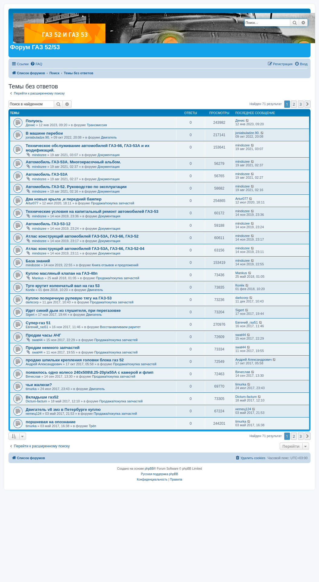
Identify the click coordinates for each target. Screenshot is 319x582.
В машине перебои (44, 133)
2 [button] (294, 104)
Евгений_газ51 (37, 327)
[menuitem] (36, 64)
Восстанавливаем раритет (120, 327)
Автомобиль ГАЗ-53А (47, 174)
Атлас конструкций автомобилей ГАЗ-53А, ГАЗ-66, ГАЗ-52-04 (85, 248)
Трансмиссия (97, 125)
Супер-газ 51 (38, 323)
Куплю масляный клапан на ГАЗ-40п (62, 273)
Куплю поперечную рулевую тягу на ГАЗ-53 (69, 298)
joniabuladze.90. (38, 137)
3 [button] (301, 104)
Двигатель (109, 137)
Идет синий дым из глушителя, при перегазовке (73, 310)
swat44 (37, 340)
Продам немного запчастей (52, 347)
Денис (30, 125)
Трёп (92, 426)
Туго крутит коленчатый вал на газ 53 (63, 285)
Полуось (34, 121)
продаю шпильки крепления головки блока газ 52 (75, 360)
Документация (109, 155)
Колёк (30, 290)
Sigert (30, 314)
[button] (307, 104)
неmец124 (33, 413)
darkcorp (32, 302)
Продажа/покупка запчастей (112, 203)
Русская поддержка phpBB (159, 474)
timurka (31, 389)
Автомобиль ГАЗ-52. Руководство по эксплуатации (76, 186)
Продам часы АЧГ (43, 335)
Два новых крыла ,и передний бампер (64, 199)
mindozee (39, 155)
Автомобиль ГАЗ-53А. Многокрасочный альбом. (73, 162)
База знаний (38, 261)
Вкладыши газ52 (42, 397)
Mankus (38, 278)
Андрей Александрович (44, 364)
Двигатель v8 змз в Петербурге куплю (63, 409)
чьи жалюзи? (39, 384)
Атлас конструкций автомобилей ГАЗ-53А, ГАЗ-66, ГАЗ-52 (82, 236)
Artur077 (32, 203)
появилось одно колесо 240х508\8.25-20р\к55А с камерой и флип (89, 372)
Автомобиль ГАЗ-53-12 (48, 224)
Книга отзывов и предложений (115, 265)
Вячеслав (33, 376)
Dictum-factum (36, 401)
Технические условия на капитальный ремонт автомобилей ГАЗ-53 (92, 211)
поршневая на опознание (51, 422)
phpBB (149, 468)
